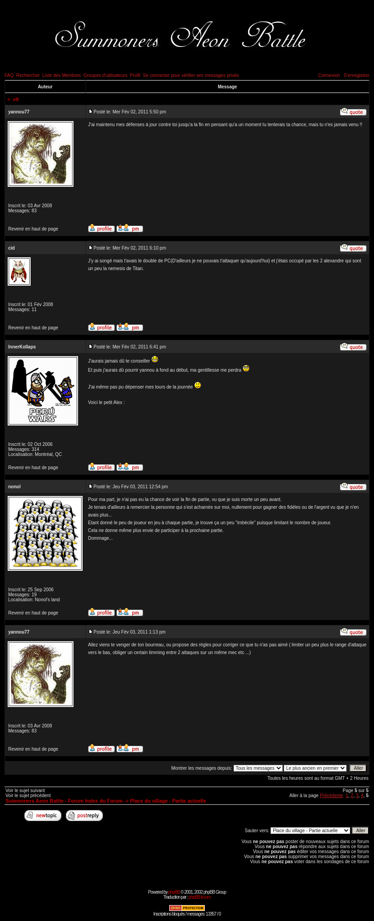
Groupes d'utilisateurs (105, 75)
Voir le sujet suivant (25, 790)
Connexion (329, 75)
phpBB (174, 892)
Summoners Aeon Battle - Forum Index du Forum (64, 800)
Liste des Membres (61, 75)
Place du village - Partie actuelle (168, 800)
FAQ (9, 75)
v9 (16, 99)
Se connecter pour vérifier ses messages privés (191, 75)
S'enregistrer (356, 75)
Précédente (331, 795)
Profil (135, 75)
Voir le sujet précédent (28, 795)
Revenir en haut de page (33, 228)
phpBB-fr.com (199, 897)
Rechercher (28, 75)
